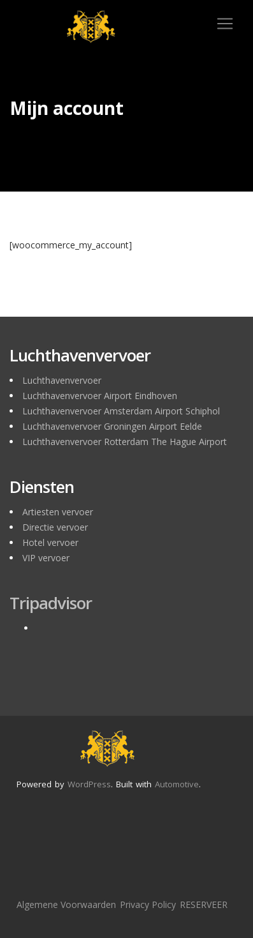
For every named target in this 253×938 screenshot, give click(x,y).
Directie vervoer (55, 527)
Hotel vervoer (50, 542)
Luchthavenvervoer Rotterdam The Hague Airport (124, 441)
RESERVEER (204, 904)
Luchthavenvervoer (61, 380)
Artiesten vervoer (57, 512)
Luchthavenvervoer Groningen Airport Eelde (112, 426)
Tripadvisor (51, 602)
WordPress (89, 784)
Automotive (177, 784)
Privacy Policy (148, 904)
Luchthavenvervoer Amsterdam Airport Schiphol (121, 411)
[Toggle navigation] (225, 23)
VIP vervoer (45, 558)
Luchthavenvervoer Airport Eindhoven (99, 396)
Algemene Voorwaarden (66, 904)
